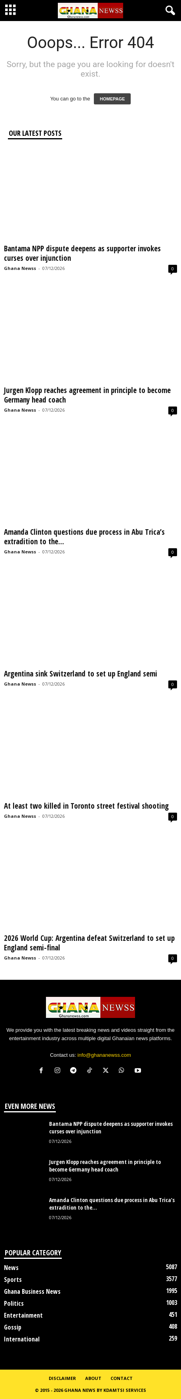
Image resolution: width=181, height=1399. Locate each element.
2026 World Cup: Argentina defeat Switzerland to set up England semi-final (89, 943)
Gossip (12, 1327)
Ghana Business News (32, 1291)
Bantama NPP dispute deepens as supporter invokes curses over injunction (82, 253)
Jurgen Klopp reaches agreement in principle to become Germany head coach (87, 395)
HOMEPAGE (112, 98)
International (22, 1339)
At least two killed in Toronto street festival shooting (86, 806)
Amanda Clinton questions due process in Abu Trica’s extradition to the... (84, 537)
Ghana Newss (20, 268)
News (11, 1267)
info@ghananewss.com (104, 1055)
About (93, 1378)
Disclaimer (62, 1378)
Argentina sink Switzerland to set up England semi (80, 674)
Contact (122, 1378)
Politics (14, 1303)
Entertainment (23, 1315)
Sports (13, 1279)
